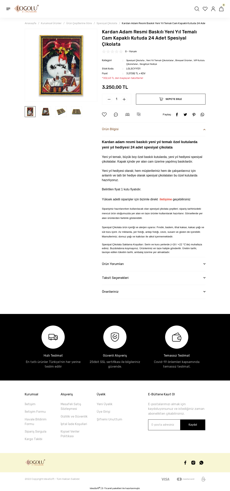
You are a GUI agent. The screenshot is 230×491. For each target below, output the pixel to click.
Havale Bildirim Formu (36, 422)
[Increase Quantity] (124, 99)
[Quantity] (116, 99)
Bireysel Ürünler (187, 60)
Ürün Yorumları (113, 264)
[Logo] (26, 9)
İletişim (30, 404)
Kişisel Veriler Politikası (70, 434)
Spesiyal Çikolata (136, 60)
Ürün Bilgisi (110, 129)
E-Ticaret (107, 488)
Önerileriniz (110, 292)
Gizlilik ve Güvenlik (74, 416)
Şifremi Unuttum (109, 419)
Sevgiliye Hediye (157, 63)
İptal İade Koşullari (74, 424)
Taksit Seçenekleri (115, 278)
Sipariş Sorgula (35, 431)
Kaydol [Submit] (192, 424)
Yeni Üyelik (104, 404)
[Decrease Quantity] (109, 99)
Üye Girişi (103, 411)
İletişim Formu (35, 411)
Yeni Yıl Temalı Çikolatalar (162, 60)
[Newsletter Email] (176, 424)
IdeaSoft (95, 488)
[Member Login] (213, 8)
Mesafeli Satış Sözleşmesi (71, 406)
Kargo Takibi (33, 439)
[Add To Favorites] (104, 114)
